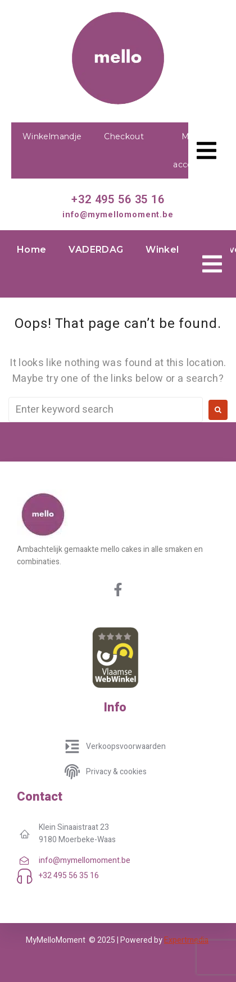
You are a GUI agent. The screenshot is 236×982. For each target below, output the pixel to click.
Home (31, 249)
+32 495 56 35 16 (117, 199)
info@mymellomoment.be (118, 214)
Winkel (162, 249)
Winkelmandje (51, 136)
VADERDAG (96, 249)
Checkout (124, 136)
